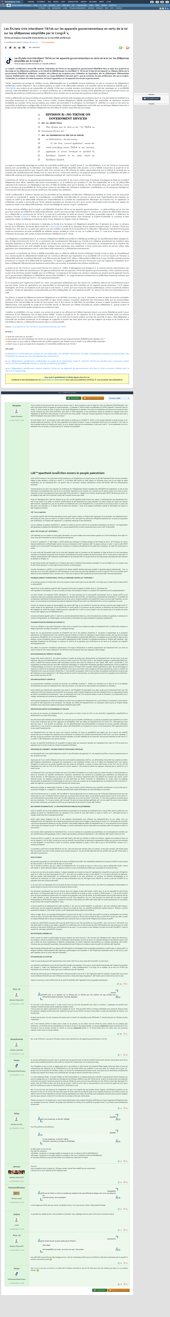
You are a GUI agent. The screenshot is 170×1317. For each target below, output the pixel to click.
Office (97, 5)
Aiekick (16, 1214)
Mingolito (17, 406)
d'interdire (25, 217)
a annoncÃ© (54, 227)
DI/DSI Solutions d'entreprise (21, 5)
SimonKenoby (16, 1039)
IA (40, 5)
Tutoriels (41, 2)
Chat (63, 2)
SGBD (91, 5)
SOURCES (91, 8)
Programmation (82, 5)
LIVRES (65, 8)
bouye (16, 1060)
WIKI (106, 8)
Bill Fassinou (33, 42)
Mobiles (104, 5)
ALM (44, 5)
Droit (101, 2)
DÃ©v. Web (66, 5)
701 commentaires (48, 43)
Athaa (16, 1114)
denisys (16, 1167)
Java (58, 5)
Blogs (55, 2)
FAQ (49, 2)
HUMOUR (119, 8)
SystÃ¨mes (112, 5)
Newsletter (73, 2)
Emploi (84, 2)
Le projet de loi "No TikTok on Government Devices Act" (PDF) (39, 327)
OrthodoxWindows (16, 1188)
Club (108, 2)
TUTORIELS (42, 8)
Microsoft (52, 5)
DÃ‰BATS (99, 8)
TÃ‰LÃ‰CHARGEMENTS (77, 8)
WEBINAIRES (56, 8)
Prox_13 (16, 989)
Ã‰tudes (93, 2)
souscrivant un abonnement (53, 380)
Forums (31, 2)
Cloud (35, 5)
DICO (112, 8)
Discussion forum (151, 99)
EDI (73, 5)
